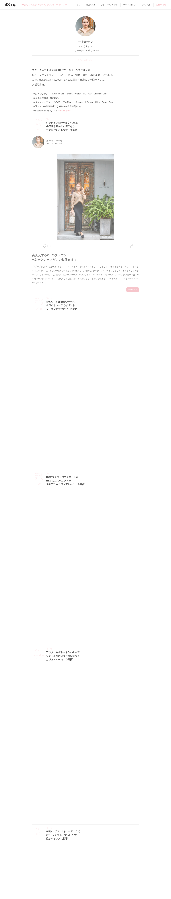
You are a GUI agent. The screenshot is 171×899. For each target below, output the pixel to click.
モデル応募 (146, 5)
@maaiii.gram (64, 111)
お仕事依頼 (161, 5)
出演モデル (90, 5)
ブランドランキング (109, 5)
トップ (78, 5)
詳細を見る (132, 289)
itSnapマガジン (129, 5)
